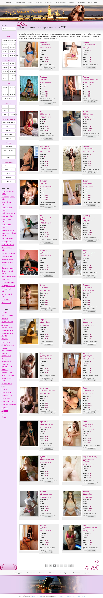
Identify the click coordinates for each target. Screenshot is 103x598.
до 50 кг (5, 91)
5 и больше (12, 114)
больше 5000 (12, 55)
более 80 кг (8, 98)
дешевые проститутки (9, 44)
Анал (59, 573)
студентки (6, 67)
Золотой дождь (7, 330)
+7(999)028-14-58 (88, 325)
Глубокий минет (7, 315)
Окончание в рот (8, 375)
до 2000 (5, 51)
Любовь (43, 77)
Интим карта (92, 2)
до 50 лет (12, 79)
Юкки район (6, 300)
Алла (85, 112)
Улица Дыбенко (47, 356)
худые (5, 87)
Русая (8, 173)
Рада (85, 250)
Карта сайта (81, 596)
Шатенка (8, 181)
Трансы (71, 2)
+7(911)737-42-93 (45, 117)
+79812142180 (45, 151)
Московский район (8, 253)
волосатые (8, 146)
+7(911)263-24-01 (88, 151)
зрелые (12, 63)
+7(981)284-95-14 (88, 186)
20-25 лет (6, 75)
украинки (8, 130)
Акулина (44, 388)
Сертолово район (8, 283)
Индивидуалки (19, 2)
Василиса (44, 146)
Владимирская (90, 390)
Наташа (43, 181)
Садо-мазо (49, 2)
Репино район (7, 279)
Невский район (7, 259)
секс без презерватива (9, 154)
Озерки (44, 79)
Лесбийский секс (8, 345)
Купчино (45, 287)
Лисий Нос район (8, 245)
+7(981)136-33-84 (88, 82)
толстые (12, 87)
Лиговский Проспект (91, 79)
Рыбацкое (88, 356)
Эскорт (30, 2)
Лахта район (6, 242)
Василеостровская (48, 459)
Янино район (6, 303)
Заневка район (7, 216)
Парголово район (8, 268)
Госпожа (5, 319)
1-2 (5, 110)
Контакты (60, 596)
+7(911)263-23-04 (88, 290)
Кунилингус (6, 342)
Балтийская (89, 148)
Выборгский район (8, 213)
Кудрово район (7, 238)
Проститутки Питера (37, 596)
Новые (8, 2)
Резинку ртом (6, 392)
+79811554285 (45, 290)
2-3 (12, 110)
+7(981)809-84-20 (45, 531)
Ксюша (86, 42)
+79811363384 (45, 325)
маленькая (12, 107)
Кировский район (8, 230)
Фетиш (4, 414)
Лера (42, 216)
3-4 (5, 114)
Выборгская (46, 45)
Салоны (39, 2)
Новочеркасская (47, 424)
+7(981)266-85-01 (45, 82)
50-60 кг (12, 91)
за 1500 (12, 48)
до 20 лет (6, 71)
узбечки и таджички (9, 123)
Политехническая (91, 528)
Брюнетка (8, 170)
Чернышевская (47, 494)
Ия (84, 320)
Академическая (90, 218)
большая (5, 107)
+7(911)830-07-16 (88, 48)
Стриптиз (5, 411)
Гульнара (87, 216)
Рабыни (4, 389)
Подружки (81, 2)
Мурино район (7, 256)
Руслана (87, 285)
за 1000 (5, 48)
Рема (85, 525)
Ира (42, 353)
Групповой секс (7, 322)
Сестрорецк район (8, 286)
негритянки (8, 134)
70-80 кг (12, 95)
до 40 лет (12, 71)
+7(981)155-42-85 (88, 393)
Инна (42, 285)
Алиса (43, 492)
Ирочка (43, 250)
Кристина (44, 422)
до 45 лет (12, 75)
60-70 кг (5, 95)
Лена (85, 388)
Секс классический (9, 404)
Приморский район (9, 276)
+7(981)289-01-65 (45, 48)
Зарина (43, 320)
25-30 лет (6, 79)
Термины (87, 573)
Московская (46, 148)
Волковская (89, 287)
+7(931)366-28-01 (45, 223)
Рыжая (8, 177)
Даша (85, 181)
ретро (8, 157)
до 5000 (5, 55)
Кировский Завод (90, 45)
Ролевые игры (7, 395)
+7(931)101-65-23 (88, 531)
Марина (43, 42)
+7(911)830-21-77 (88, 359)
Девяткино (88, 322)
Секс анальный (7, 401)
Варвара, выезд (90, 457)
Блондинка (8, 166)
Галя (85, 422)
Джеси (86, 492)
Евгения (86, 146)
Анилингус (5, 312)
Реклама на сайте (71, 596)
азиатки (8, 126)
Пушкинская (89, 114)
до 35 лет (12, 67)
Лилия (86, 77)
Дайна (43, 525)
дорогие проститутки (9, 40)
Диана (86, 353)
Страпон (5, 408)
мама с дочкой (8, 150)
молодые (6, 63)
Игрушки (5, 339)
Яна (42, 112)
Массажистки (60, 2)
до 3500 (12, 51)
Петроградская (90, 253)
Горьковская (46, 114)
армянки (8, 138)
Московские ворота (48, 390)
